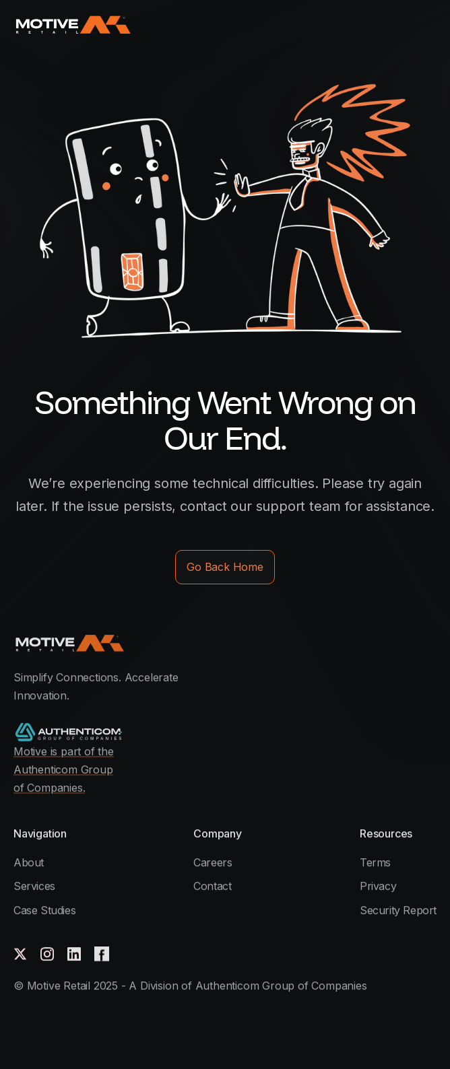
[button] (426, 23)
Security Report (398, 965)
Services (34, 941)
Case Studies (44, 965)
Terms (375, 917)
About (28, 917)
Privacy (378, 941)
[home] (72, 24)
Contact (212, 941)
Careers (212, 917)
